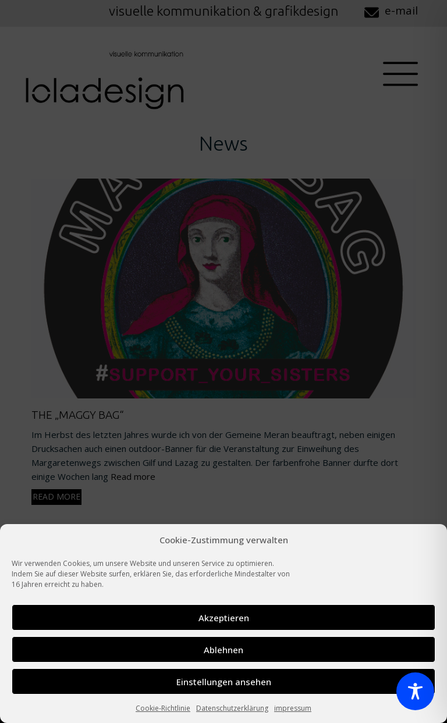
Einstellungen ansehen (223, 682)
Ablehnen (223, 650)
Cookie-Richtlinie (163, 708)
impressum (292, 708)
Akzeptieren (223, 618)
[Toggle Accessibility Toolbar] (415, 691)
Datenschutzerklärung (232, 708)
